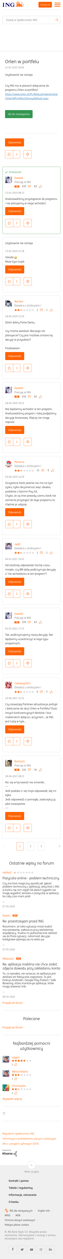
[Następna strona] (58, 846)
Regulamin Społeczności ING (18, 1133)
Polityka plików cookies (17, 1224)
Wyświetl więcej (12, 1098)
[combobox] (31, 20)
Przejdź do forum (13, 1002)
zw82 (17, 544)
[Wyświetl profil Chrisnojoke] (21, 1086)
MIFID (7, 1215)
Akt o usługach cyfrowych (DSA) (21, 1143)
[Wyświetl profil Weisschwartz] (21, 1072)
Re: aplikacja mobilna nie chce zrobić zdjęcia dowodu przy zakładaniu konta (31, 966)
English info (44, 1210)
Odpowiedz (14, 142)
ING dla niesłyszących (21, 1210)
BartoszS (19, 761)
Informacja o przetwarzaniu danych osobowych (29, 1138)
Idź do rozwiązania (19, 114)
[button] (9, 154)
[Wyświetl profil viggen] (21, 1057)
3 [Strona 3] (41, 846)
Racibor (19, 301)
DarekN (18, 178)
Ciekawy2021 (22, 683)
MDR (18, 1215)
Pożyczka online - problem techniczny (31, 878)
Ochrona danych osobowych (20, 1220)
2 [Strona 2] (30, 846)
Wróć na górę (31, 1171)
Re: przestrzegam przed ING (23, 921)
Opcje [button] (28, 154)
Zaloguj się (45, 4)
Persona (19, 462)
